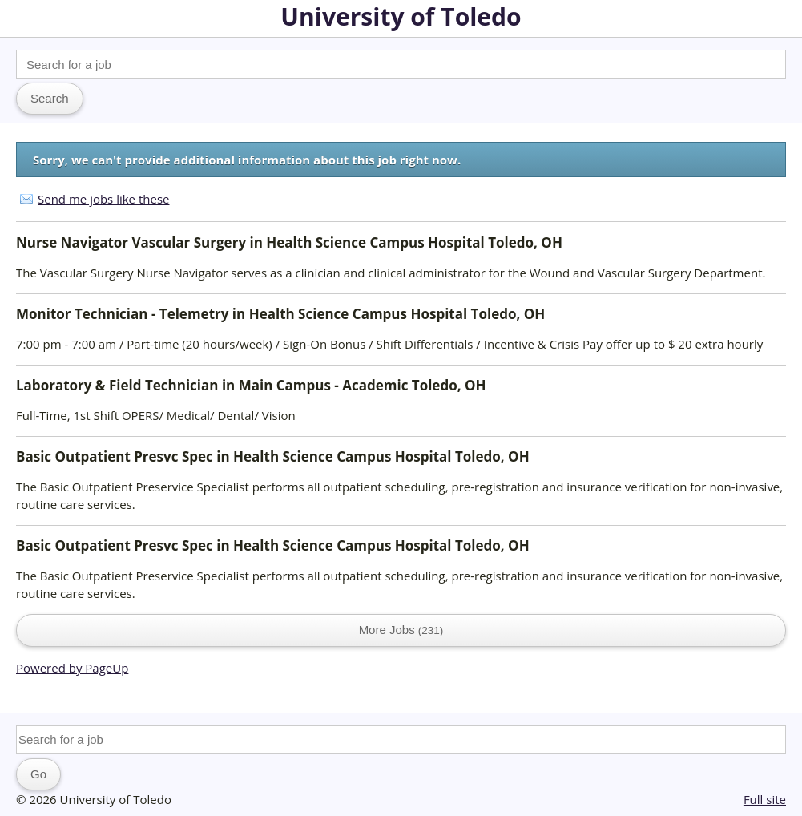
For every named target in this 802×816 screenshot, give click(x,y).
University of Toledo (400, 16)
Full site (765, 799)
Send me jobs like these (103, 199)
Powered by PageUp (72, 668)
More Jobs (401, 629)
